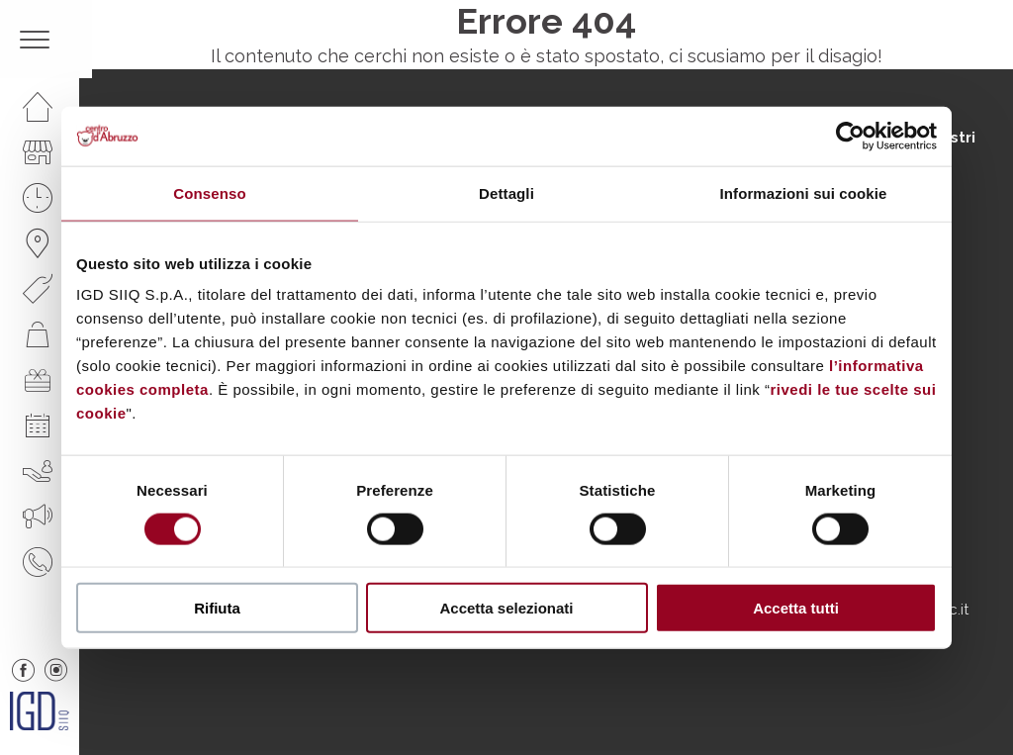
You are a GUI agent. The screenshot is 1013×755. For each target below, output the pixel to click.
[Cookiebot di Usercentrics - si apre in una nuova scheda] (850, 135)
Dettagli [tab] (506, 192)
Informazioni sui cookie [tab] (803, 192)
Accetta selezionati (506, 608)
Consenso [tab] (209, 192)
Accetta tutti (796, 608)
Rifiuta (217, 608)
